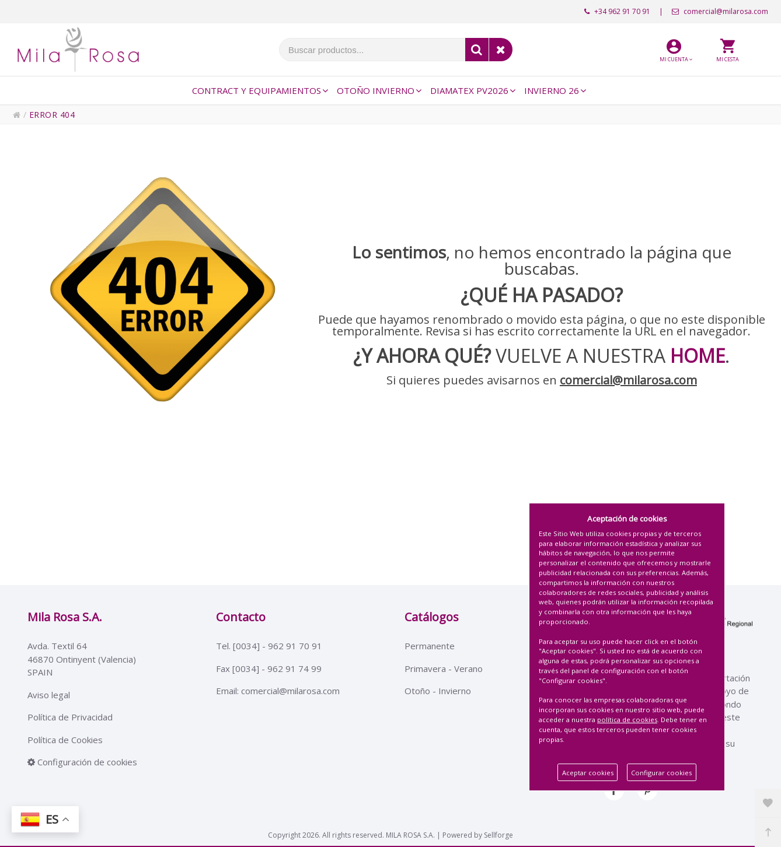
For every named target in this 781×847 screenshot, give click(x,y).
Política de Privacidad (70, 717)
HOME (697, 355)
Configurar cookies (661, 772)
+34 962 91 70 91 (617, 11)
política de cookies (627, 719)
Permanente (430, 646)
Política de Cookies (65, 740)
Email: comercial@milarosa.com (278, 690)
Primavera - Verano (444, 668)
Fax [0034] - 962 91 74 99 (269, 668)
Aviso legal (48, 695)
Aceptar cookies (587, 772)
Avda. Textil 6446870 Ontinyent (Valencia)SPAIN (81, 659)
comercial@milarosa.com (720, 11)
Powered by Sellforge (477, 835)
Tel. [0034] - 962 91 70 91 (269, 646)
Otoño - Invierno (438, 690)
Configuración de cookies (82, 762)
